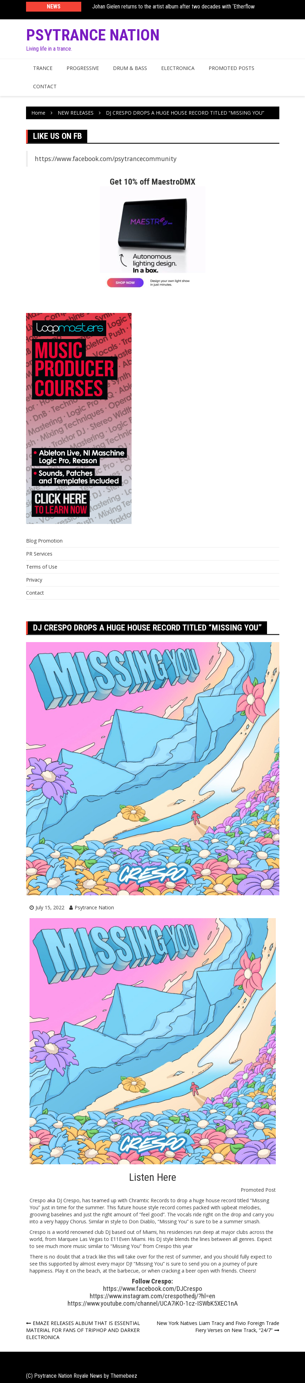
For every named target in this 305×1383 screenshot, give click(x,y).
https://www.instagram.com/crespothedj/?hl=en (152, 1296)
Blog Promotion (44, 540)
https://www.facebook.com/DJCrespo (152, 1289)
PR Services (39, 553)
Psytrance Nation (93, 35)
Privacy (34, 579)
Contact (45, 86)
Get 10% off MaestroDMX (152, 182)
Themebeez (123, 1375)
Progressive (82, 68)
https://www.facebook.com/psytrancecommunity (106, 158)
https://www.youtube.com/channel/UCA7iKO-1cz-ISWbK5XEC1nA (153, 1303)
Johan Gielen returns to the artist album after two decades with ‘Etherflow (173, 6)
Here (166, 1177)
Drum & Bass (130, 68)
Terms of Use (41, 566)
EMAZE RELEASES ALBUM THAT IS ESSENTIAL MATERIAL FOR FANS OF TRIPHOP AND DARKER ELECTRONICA (83, 1330)
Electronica (178, 68)
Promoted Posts (231, 68)
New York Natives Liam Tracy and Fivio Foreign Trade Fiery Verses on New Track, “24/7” (218, 1326)
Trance (42, 68)
